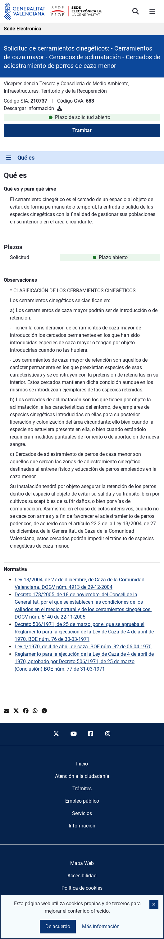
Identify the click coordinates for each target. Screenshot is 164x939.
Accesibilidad (82, 876)
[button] (153, 904)
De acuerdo (57, 926)
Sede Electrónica (22, 29)
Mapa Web (82, 863)
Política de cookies (82, 888)
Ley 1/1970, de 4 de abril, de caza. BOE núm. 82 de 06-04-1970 (83, 647)
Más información (101, 926)
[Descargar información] (59, 108)
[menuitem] (82, 764)
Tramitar (82, 130)
